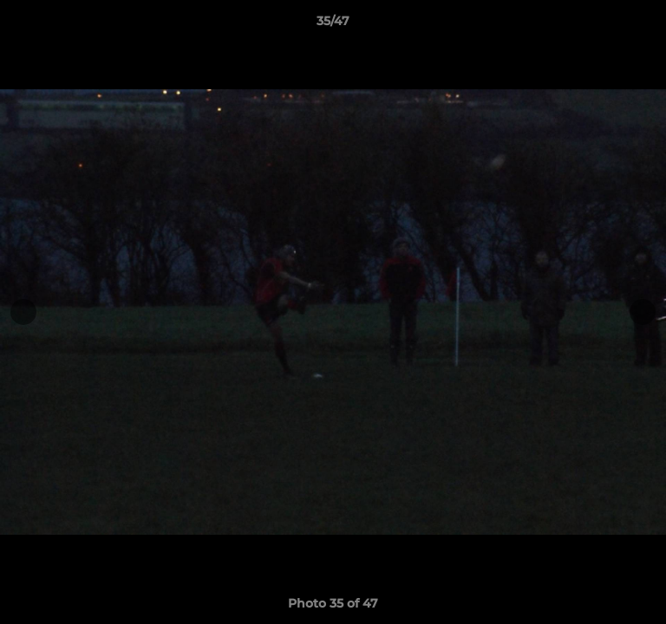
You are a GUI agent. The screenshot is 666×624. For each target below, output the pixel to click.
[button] (645, 25)
